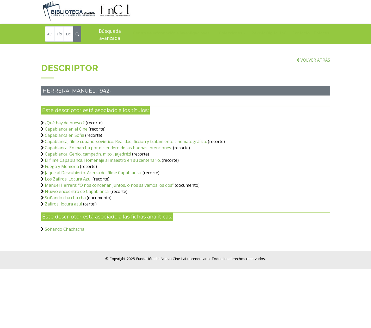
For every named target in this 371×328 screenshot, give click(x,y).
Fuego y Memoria (62, 174)
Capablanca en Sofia (64, 143)
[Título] (59, 34)
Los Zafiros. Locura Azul (68, 187)
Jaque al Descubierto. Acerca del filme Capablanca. (93, 181)
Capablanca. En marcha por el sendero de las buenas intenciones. (108, 156)
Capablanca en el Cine (66, 137)
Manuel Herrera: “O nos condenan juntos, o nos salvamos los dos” (109, 193)
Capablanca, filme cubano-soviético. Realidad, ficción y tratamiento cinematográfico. (126, 149)
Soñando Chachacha (64, 237)
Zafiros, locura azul (63, 212)
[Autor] (49, 34)
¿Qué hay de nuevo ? (65, 131)
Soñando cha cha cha (65, 206)
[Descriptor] (68, 34)
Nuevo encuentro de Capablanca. (77, 199)
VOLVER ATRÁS (313, 68)
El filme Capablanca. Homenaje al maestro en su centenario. (103, 168)
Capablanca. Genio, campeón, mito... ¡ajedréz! (88, 162)
